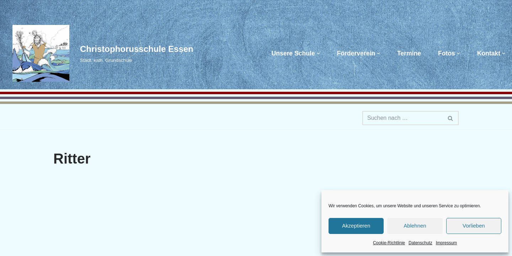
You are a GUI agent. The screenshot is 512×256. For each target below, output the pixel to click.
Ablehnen (415, 226)
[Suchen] (402, 118)
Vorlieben (474, 226)
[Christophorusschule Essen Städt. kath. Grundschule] (99, 53)
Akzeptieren (356, 226)
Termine (409, 53)
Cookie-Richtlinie (389, 242)
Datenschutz (420, 242)
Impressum (446, 242)
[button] (318, 53)
